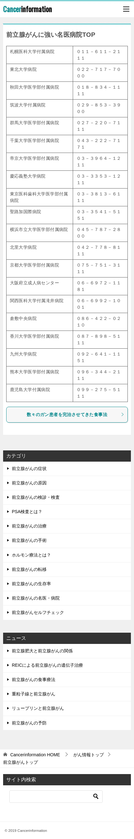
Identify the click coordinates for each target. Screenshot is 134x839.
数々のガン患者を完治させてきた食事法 (75, 414)
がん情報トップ (88, 754)
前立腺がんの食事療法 (33, 679)
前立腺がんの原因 (29, 482)
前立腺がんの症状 (29, 468)
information (27, 9)
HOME (35, 754)
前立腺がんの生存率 (31, 583)
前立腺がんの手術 (29, 540)
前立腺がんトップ (20, 762)
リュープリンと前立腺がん (38, 708)
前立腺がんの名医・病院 (36, 598)
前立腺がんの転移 (29, 569)
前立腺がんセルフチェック (38, 612)
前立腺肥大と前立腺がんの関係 (42, 650)
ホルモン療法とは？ (31, 554)
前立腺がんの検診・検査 (36, 497)
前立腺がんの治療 (29, 525)
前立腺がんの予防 (29, 722)
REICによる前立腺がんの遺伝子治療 (47, 665)
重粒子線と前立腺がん (33, 693)
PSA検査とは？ (27, 511)
